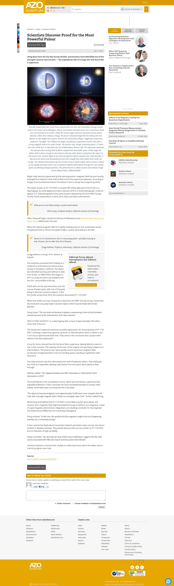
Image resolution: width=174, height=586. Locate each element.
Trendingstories (142, 30)
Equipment (82, 534)
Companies (105, 537)
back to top (139, 561)
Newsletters (129, 534)
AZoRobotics (30, 531)
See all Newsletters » (117, 192)
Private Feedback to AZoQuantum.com (90, 503)
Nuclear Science (125, 170)
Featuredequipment (128, 30)
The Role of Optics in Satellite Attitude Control (126, 141)
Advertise (128, 540)
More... (144, 2)
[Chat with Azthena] (168, 581)
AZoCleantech (31, 534)
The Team (105, 549)
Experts (81, 540)
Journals (104, 531)
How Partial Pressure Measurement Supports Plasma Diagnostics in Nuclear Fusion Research (128, 130)
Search (127, 528)
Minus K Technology (120, 123)
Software (81, 543)
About (127, 525)
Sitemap (104, 546)
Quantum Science (126, 181)
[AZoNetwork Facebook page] (51, 11)
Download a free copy (86, 285)
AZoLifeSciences (57, 537)
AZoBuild (29, 540)
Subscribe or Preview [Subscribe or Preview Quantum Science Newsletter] (126, 183)
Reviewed (100, 45)
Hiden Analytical (119, 135)
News (38, 29)
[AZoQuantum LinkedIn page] (48, 11)
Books (103, 528)
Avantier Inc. (117, 145)
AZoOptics (30, 537)
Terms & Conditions (132, 543)
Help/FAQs (105, 543)
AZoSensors (55, 528)
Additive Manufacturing (128, 159)
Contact (127, 537)
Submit (101, 507)
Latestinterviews (114, 30)
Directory (81, 531)
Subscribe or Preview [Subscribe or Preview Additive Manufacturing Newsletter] (126, 161)
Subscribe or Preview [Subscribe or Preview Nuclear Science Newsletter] (126, 172)
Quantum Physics (49, 29)
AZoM (28, 525)
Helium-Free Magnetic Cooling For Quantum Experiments (128, 118)
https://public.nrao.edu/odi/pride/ (42, 459)
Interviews (82, 537)
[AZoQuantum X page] (54, 11)
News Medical (56, 534)
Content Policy (130, 549)
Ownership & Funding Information (133, 553)
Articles (81, 528)
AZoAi (53, 531)
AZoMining (55, 525)
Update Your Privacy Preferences (43, 583)
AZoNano (29, 528)
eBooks (104, 525)
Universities (105, 540)
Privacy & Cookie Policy (133, 546)
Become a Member (132, 531)
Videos (103, 534)
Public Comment (63, 503)
